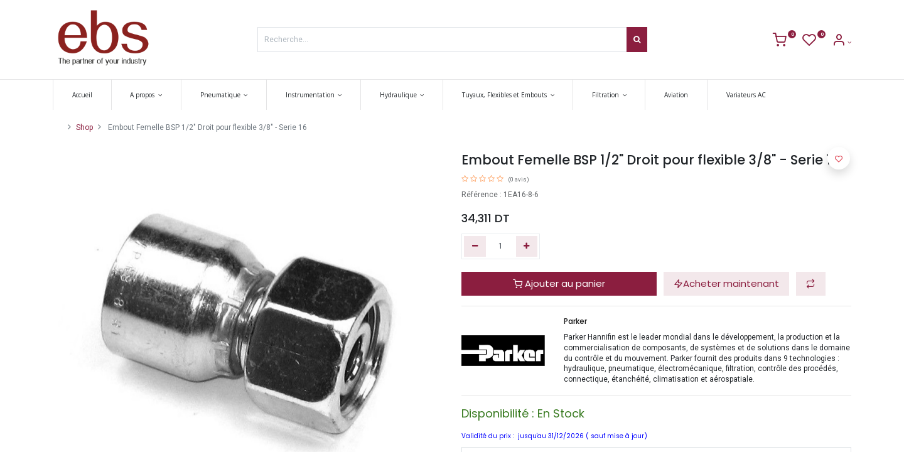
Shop (84, 127)
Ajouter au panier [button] (559, 283)
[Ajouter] (527, 246)
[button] (811, 284)
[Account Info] (841, 42)
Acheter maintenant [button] (726, 283)
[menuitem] (82, 95)
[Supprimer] (475, 246)
